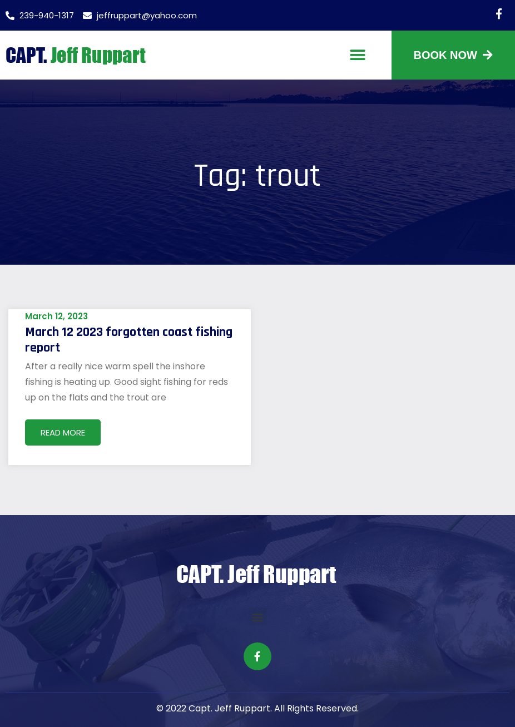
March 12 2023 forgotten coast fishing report (128, 340)
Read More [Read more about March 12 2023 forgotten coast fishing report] (63, 432)
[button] (357, 55)
